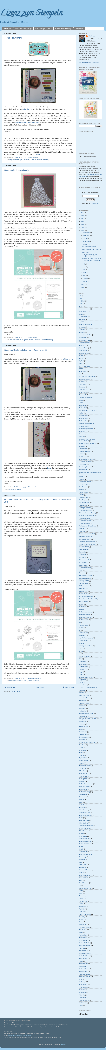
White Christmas (84, 956)
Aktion (81, 314)
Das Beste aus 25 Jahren (87, 410)
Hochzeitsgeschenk (85, 617)
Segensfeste (83, 836)
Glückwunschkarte (85, 567)
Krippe (81, 672)
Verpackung (82, 924)
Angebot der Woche (85, 324)
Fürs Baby (82, 531)
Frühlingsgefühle (84, 523)
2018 (83, 216)
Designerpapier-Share (86, 428)
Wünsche (82, 995)
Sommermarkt (83, 851)
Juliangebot (82, 635)
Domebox (82, 434)
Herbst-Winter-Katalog (86, 596)
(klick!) (38, 154)
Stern (80, 862)
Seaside (81, 833)
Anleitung (82, 332)
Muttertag (82, 724)
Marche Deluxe (84, 703)
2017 (83, 218)
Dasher (81, 413)
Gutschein (82, 588)
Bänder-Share (83, 348)
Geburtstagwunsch (85, 539)
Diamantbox (83, 431)
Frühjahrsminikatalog (85, 521)
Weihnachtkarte (84, 940)
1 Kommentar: (33, 337)
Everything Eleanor (85, 467)
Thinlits (81, 898)
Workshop (46, 160)
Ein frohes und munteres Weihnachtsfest (87, 440)
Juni (84, 267)
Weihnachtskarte (84, 943)
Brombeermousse (84, 379)
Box (80, 374)
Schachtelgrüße (84, 820)
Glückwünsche (83, 565)
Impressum (79, 29)
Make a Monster (84, 695)
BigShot (81, 361)
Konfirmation (83, 667)
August (85, 244)
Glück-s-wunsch (84, 560)
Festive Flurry (83, 484)
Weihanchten (83, 935)
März (84, 275)
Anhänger (82, 329)
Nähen (81, 729)
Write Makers (83, 984)
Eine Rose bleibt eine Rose (87, 443)
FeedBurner (95, 203)
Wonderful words (84, 974)
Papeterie (82, 755)
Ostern (81, 747)
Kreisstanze (82, 669)
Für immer (82, 528)
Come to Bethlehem (85, 397)
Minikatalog (26, 160)
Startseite (7, 29)
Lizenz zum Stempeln (31, 14)
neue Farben (83, 734)
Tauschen (82, 896)
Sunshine (82, 872)
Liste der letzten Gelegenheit (88, 687)
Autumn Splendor (84, 343)
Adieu (81, 303)
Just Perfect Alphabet (86, 638)
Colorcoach (82, 395)
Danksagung (83, 405)
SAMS (81, 818)
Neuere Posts (10, 687)
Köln (80, 659)
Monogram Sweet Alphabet (87, 719)
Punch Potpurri (83, 773)
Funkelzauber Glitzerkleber (87, 526)
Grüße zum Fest (84, 586)
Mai (84, 270)
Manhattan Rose (84, 698)
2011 (83, 285)
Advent (81, 306)
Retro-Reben (83, 794)
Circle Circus (83, 392)
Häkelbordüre (83, 591)
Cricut (81, 400)
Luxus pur (82, 690)
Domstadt (82, 436)
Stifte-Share (82, 865)
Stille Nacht (82, 867)
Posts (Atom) (16, 692)
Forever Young (83, 497)
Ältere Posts (68, 687)
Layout (19, 489)
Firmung (81, 489)
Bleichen (81, 369)
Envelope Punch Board (86, 459)
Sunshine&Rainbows (85, 875)
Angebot (12, 160)
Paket (81, 753)
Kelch (80, 648)
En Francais (83, 456)
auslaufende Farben (85, 335)
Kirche (81, 651)
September (86, 241)
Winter (81, 961)
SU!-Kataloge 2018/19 (43, 29)
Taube (81, 891)
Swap (80, 880)
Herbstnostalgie (84, 601)
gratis (80, 570)
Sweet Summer (84, 883)
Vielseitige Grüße (84, 927)
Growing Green (84, 581)
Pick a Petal (82, 768)
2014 (83, 224)
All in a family (83, 316)
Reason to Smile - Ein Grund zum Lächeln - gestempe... (91, 259)
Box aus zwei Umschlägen (87, 376)
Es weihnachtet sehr (85, 461)
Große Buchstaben (85, 578)
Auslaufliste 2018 (84, 340)
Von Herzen (82, 930)
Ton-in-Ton (82, 906)
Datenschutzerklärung (63, 29)
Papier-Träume (84, 760)
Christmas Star (83, 389)
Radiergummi (24, 340)
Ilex (80, 622)
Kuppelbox (82, 679)
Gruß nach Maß (84, 583)
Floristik (81, 495)
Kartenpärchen (83, 640)
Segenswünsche (84, 838)
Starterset (82, 859)
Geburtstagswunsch (85, 536)
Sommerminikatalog (85, 854)
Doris (49, 468)
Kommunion (83, 664)
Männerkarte (83, 700)
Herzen (81, 604)
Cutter (81, 402)
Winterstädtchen (84, 969)
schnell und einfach (85, 828)
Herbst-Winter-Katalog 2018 (88, 599)
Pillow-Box (82, 771)
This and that (83, 901)
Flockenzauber (83, 492)
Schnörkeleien (83, 831)
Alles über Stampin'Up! (23, 29)
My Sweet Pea (83, 726)
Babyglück (82, 345)
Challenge (18, 160)
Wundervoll (82, 992)
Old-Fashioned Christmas (87, 742)
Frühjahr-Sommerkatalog (87, 515)
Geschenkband (84, 547)
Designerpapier (84, 426)
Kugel (81, 674)
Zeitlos (81, 1005)
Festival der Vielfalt (85, 481)
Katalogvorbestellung (85, 646)
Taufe (80, 893)
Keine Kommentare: (35, 678)
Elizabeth (82, 454)
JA (79, 630)
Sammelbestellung (47, 340)
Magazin (81, 693)
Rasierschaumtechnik (86, 784)
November (86, 235)
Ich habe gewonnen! (13, 38)
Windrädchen (83, 958)
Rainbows (82, 781)
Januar (85, 281)
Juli (84, 264)
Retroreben (82, 797)
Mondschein (83, 716)
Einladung (82, 446)
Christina (92, 36)
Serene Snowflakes (85, 844)
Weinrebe (82, 948)
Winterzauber (83, 971)
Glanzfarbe (82, 552)
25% (80, 298)
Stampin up (82, 857)
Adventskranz (83, 311)
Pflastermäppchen (85, 765)
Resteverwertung (84, 792)
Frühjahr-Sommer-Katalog (87, 513)
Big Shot (81, 358)
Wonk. (81, 979)
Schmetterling (83, 823)
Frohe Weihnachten (85, 510)
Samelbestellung (84, 812)
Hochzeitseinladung (85, 612)
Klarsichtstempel (84, 656)
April (84, 272)
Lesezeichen (83, 685)
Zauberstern (83, 1003)
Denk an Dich (83, 418)
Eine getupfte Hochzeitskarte (16, 170)
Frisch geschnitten (85, 508)
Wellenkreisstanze (85, 953)
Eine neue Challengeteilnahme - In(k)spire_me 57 (25, 350)
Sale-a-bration (83, 810)
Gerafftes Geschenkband (87, 541)
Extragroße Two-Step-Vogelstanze (90, 472)
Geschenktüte (83, 549)
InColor (81, 627)
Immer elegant (83, 625)
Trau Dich (82, 911)
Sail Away (82, 807)
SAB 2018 (82, 805)
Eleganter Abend (84, 451)
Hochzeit (81, 609)
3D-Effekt (82, 301)
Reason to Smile (36, 160)
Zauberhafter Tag (84, 1000)
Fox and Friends (84, 502)
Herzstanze (82, 607)
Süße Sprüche (83, 878)
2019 (83, 213)
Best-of (81, 356)
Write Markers (83, 987)
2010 (83, 288)
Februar (85, 278)
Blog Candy (82, 371)
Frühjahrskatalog (84, 518)
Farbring (81, 479)
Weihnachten (83, 937)
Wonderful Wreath (84, 977)
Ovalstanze (82, 750)
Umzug (81, 919)
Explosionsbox (83, 469)
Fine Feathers (83, 487)
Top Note (82, 909)
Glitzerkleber (83, 554)
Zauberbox (82, 997)
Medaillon (82, 706)
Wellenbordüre (83, 950)
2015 (83, 221)
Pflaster (81, 763)
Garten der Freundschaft (87, 534)
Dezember (86, 232)
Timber (81, 904)
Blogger (63, 1044)
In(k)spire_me (27, 109)
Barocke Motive (84, 353)
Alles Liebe (82, 319)
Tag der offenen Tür (85, 888)
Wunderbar (82, 990)
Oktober (85, 238)
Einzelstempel (83, 449)
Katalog (81, 643)
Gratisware (82, 573)
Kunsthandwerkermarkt (86, 677)
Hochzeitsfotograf (84, 614)
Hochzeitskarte (14, 340)
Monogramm (83, 721)
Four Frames (83, 500)
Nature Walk (83, 732)
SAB (80, 802)
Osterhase (82, 745)
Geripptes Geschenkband (87, 544)
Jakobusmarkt (83, 633)
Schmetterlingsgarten (86, 825)
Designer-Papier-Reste (86, 423)
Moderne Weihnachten (86, 713)
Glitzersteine (83, 557)
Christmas (82, 387)
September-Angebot (85, 841)
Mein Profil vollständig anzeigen (89, 62)
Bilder (81, 363)
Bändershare (83, 350)
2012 (83, 230)
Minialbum (82, 708)
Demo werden (83, 415)
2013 (83, 227)
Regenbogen (83, 789)
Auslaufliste (82, 337)
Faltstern (81, 476)
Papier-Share (83, 758)
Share (81, 846)
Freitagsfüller (83, 505)
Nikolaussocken (84, 737)
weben (81, 932)
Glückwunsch (83, 562)
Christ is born (83, 384)
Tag (80, 885)
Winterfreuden (83, 963)
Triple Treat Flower (85, 914)
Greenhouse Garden (85, 575)
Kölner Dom (82, 661)
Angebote (82, 327)
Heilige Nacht (83, 593)
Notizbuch (12, 681)
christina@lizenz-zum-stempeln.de (27, 123)
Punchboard (83, 776)
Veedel (81, 922)
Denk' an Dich (83, 421)
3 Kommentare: (33, 157)
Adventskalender (84, 309)
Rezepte (81, 799)
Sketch (81, 849)
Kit (79, 653)
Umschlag (82, 917)
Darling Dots (83, 408)
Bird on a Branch (84, 366)
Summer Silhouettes (85, 870)
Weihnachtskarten (84, 945)
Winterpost (82, 966)
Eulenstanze (83, 464)
